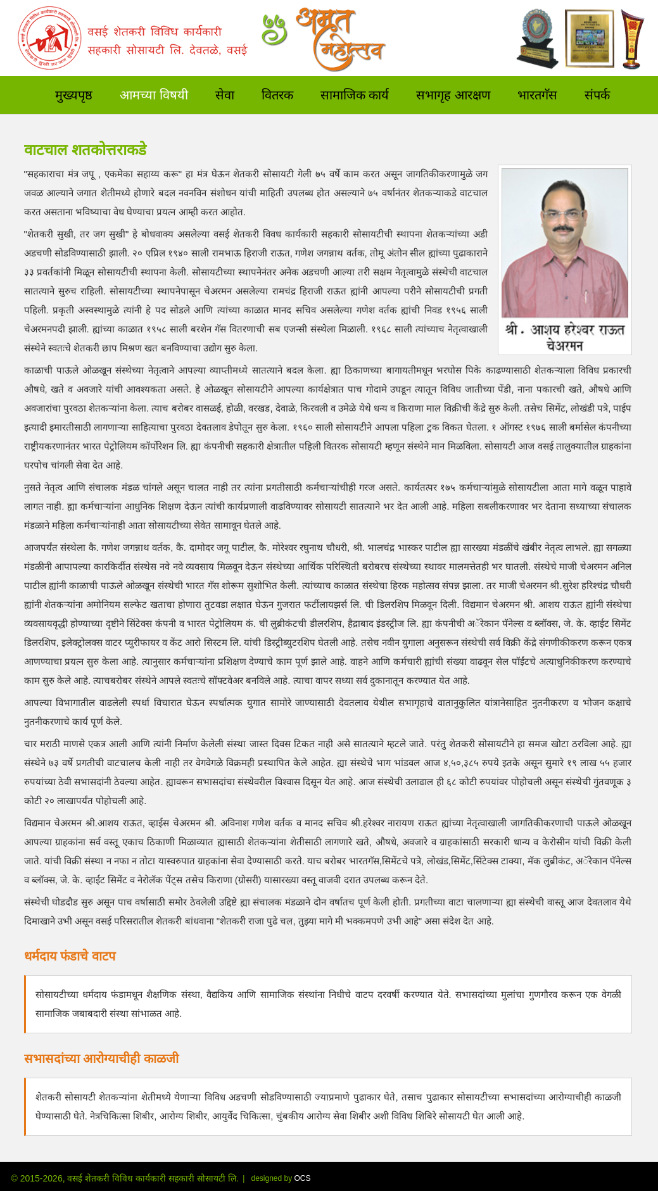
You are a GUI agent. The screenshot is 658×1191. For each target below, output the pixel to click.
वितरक (277, 93)
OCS (302, 1178)
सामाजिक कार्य (354, 93)
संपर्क (597, 93)
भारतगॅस (537, 93)
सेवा (224, 93)
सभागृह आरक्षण (453, 93)
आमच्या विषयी (154, 93)
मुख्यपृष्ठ (73, 93)
